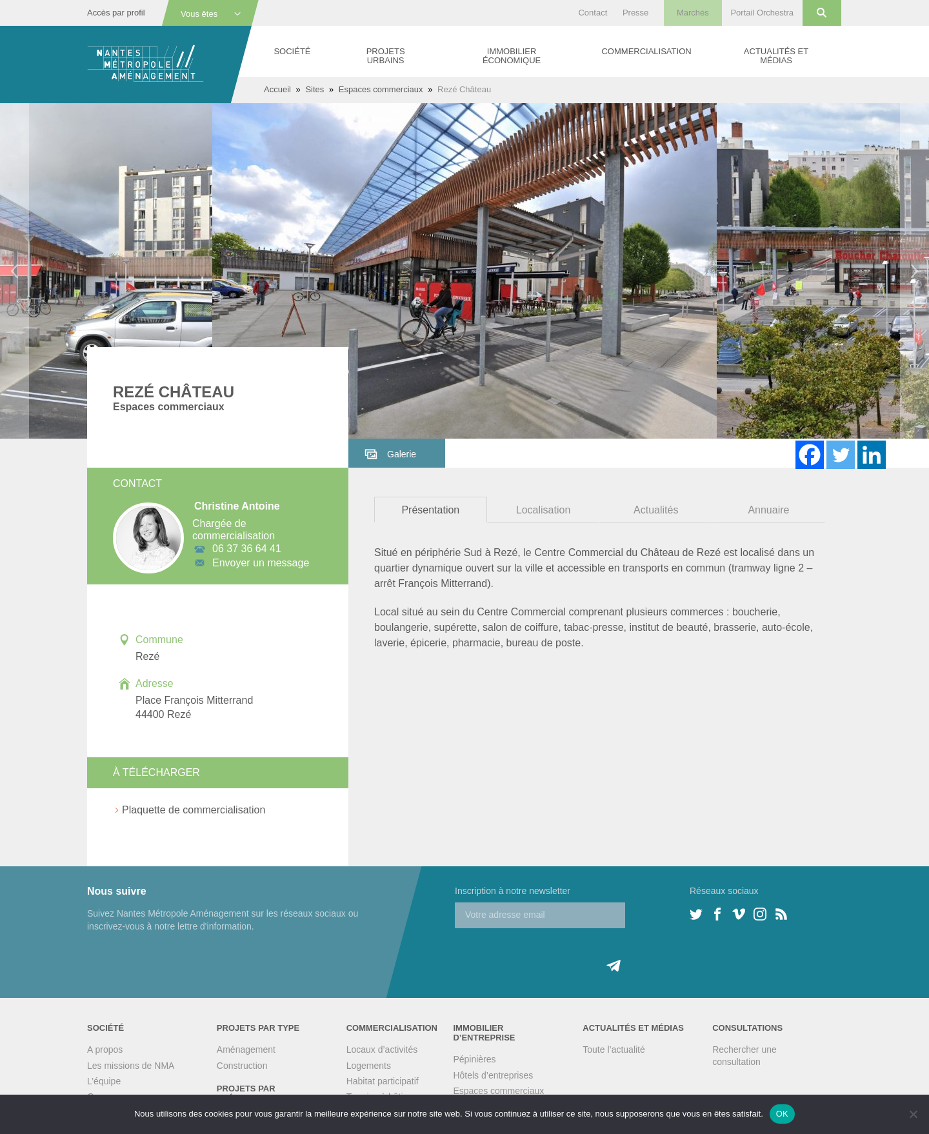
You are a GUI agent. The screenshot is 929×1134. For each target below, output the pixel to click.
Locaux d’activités (382, 1049)
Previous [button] (14, 271)
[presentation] (553, 953)
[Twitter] (840, 455)
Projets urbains (385, 55)
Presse (635, 12)
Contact (592, 12)
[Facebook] (809, 455)
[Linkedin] (871, 455)
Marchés (693, 12)
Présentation (430, 509)
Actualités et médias (776, 55)
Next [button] (914, 271)
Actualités (656, 509)
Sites (314, 89)
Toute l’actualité (614, 1049)
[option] (464, 271)
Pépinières (474, 1059)
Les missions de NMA (130, 1065)
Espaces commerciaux (381, 89)
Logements (368, 1065)
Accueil (277, 89)
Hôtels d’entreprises (493, 1075)
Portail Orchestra (762, 12)
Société (292, 51)
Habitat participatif (382, 1081)
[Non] (912, 1114)
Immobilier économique (512, 55)
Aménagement (246, 1049)
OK (782, 1114)
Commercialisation (646, 51)
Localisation (543, 509)
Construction (242, 1065)
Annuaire (768, 509)
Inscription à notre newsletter (512, 891)
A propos (105, 1049)
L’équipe (104, 1081)
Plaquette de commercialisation (193, 809)
